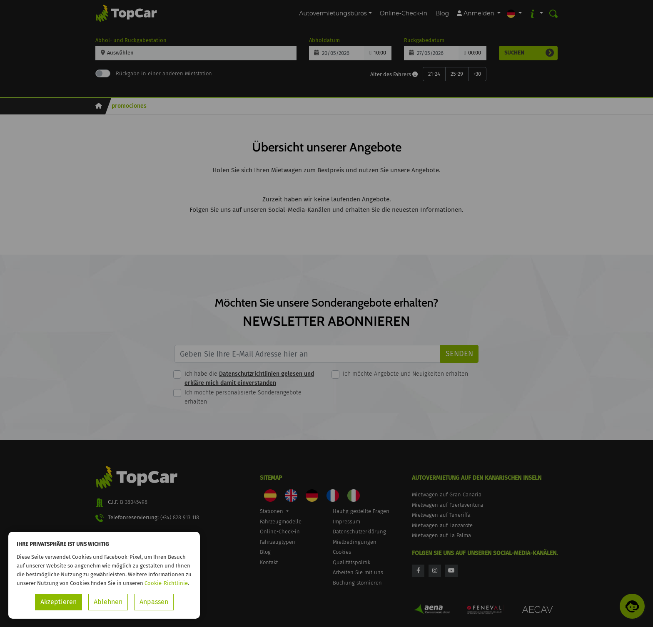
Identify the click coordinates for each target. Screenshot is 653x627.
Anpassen (154, 602)
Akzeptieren (58, 602)
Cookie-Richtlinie (166, 583)
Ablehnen (108, 602)
